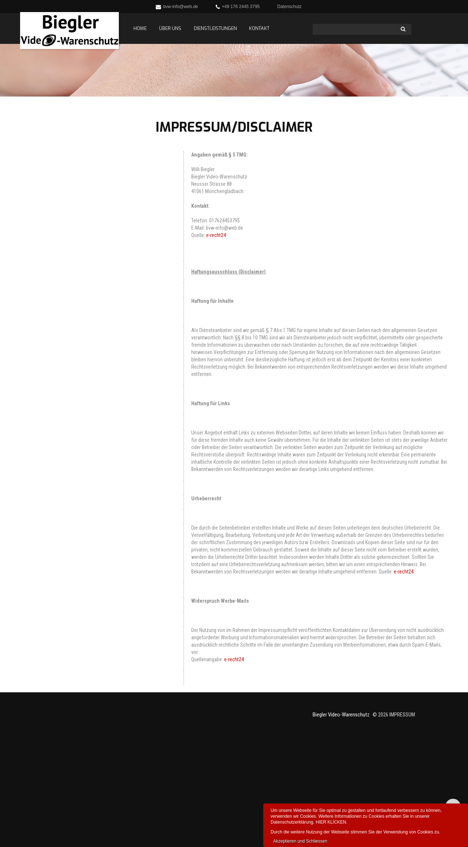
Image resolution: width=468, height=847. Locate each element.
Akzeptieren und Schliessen (300, 841)
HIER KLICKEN (331, 822)
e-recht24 (216, 235)
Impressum (402, 715)
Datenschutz (289, 6)
